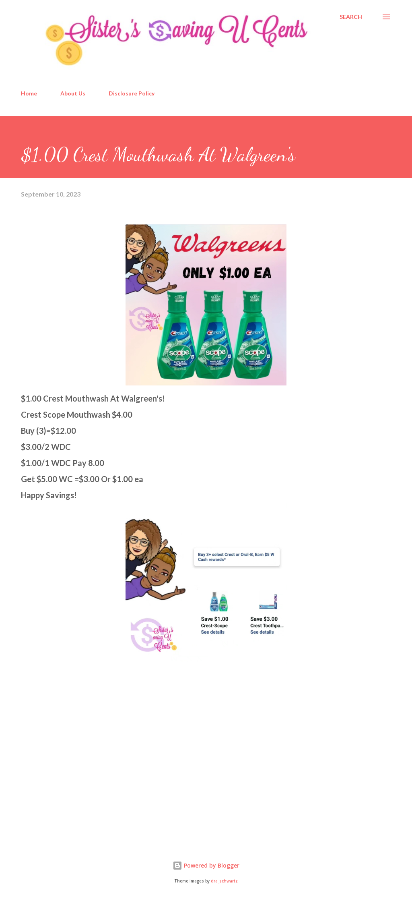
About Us (72, 93)
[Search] (351, 17)
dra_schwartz (224, 881)
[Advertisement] (81, 774)
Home (29, 93)
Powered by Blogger (206, 865)
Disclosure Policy (131, 93)
